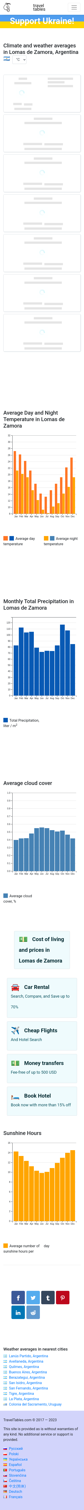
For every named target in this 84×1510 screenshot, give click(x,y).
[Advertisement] (42, 387)
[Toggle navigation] (74, 7)
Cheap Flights (40, 1030)
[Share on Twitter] (33, 1297)
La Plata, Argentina (24, 1399)
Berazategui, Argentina (27, 1377)
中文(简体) (14, 1486)
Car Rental (36, 987)
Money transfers (44, 1063)
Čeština (12, 1481)
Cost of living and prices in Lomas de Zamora (41, 950)
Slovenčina (14, 1475)
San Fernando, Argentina (28, 1388)
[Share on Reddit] (33, 1312)
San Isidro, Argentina (25, 1383)
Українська (15, 1459)
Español (12, 1465)
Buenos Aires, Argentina (28, 1372)
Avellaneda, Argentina (26, 1361)
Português (14, 1470)
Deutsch (12, 1491)
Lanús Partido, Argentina (28, 1356)
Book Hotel (37, 1096)
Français (12, 1497)
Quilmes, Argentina (24, 1367)
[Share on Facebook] (18, 1297)
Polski (11, 1454)
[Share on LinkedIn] (18, 1312)
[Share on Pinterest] (62, 1297)
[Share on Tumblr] (48, 1297)
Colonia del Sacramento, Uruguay (35, 1404)
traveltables (39, 7)
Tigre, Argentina (21, 1393)
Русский (13, 1448)
